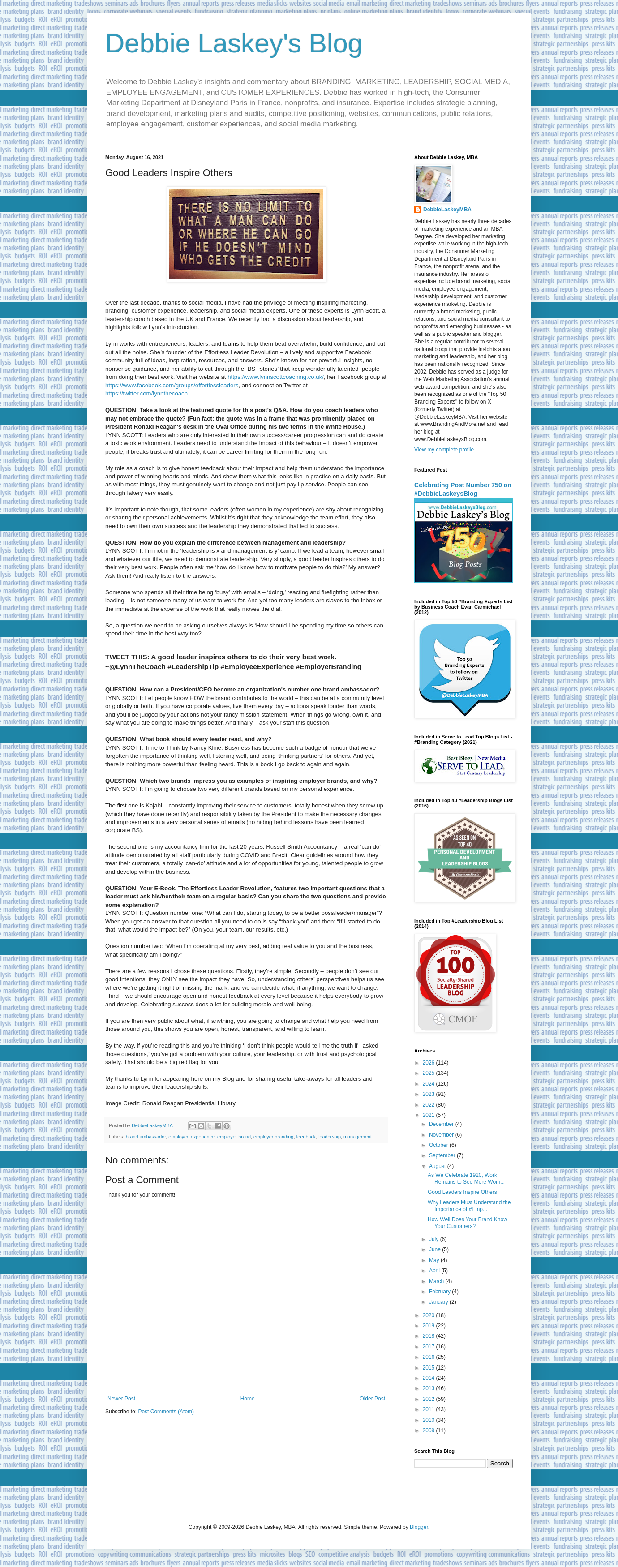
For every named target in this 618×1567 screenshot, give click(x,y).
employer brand (234, 1136)
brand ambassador (146, 1136)
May (435, 1260)
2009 (429, 1430)
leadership (329, 1136)
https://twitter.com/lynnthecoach (146, 393)
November (442, 1135)
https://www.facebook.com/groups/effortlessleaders (171, 385)
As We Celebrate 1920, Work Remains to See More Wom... (466, 1178)
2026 (429, 1063)
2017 (429, 1347)
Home (247, 1398)
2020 (429, 1315)
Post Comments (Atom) (166, 1411)
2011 (429, 1409)
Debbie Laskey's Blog (234, 43)
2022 (429, 1105)
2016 (429, 1357)
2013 (429, 1388)
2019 (429, 1325)
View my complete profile (444, 449)
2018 (429, 1336)
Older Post (372, 1398)
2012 (429, 1399)
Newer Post (121, 1398)
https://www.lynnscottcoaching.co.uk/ (275, 377)
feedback (306, 1136)
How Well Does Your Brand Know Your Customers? (467, 1222)
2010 (429, 1420)
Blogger (419, 1527)
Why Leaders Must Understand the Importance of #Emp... (469, 1205)
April (435, 1270)
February (440, 1291)
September (443, 1155)
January (439, 1302)
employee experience (191, 1136)
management (357, 1136)
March (437, 1281)
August (438, 1166)
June (435, 1249)
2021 (429, 1115)
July (434, 1239)
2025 (429, 1073)
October (439, 1145)
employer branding (273, 1136)
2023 (429, 1094)
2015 (429, 1368)
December (442, 1124)
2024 (429, 1084)
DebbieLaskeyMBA (447, 209)
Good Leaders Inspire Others (462, 1192)
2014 (429, 1378)
